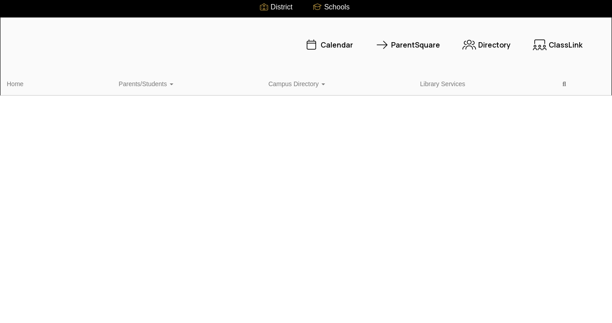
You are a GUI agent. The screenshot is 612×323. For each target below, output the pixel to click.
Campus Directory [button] (147, 82)
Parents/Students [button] (78, 82)
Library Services (211, 82)
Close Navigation (292, 86)
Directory (411, 40)
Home (29, 82)
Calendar (253, 40)
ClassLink (481, 40)
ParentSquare (331, 40)
